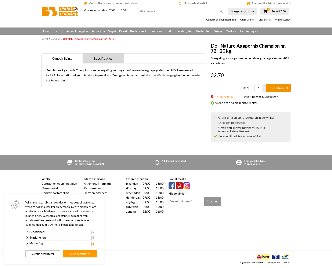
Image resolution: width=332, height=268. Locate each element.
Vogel (112, 31)
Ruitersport (138, 31)
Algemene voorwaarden (251, 262)
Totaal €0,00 (279, 11)
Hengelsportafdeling (55, 193)
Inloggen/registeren (242, 11)
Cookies (286, 262)
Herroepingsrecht (96, 193)
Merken (231, 31)
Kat (56, 31)
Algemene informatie (98, 183)
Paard (123, 31)
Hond (46, 31)
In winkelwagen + (278, 87)
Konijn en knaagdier (75, 31)
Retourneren (92, 188)
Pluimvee (156, 31)
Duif (168, 31)
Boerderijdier (183, 31)
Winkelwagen (282, 19)
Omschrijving (62, 58)
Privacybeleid (273, 262)
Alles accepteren (80, 254)
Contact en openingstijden (221, 19)
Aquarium (98, 31)
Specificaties (103, 58)
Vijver (218, 31)
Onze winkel (247, 19)
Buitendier (203, 31)
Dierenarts (265, 19)
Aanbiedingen (248, 31)
